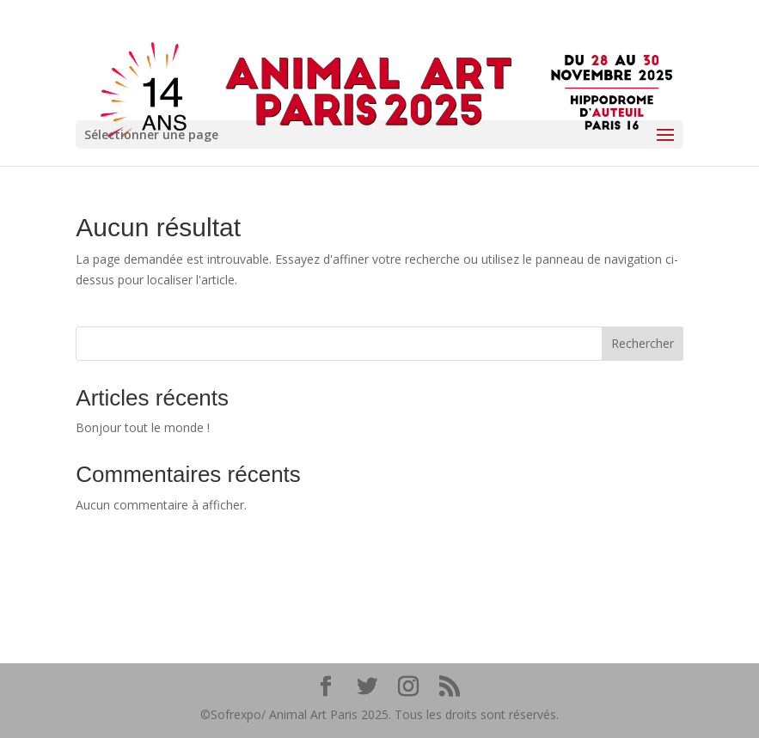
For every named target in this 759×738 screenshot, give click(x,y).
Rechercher (642, 343)
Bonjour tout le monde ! (143, 427)
